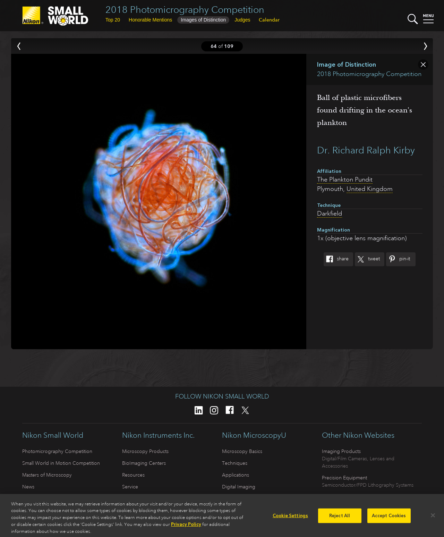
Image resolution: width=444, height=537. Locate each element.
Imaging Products (341, 451)
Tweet (367, 259)
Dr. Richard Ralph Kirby (366, 150)
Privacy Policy (186, 526)
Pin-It (398, 259)
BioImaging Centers (144, 463)
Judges (242, 20)
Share (336, 259)
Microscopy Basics (242, 451)
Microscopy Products (145, 451)
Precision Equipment (344, 478)
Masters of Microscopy (47, 475)
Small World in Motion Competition (61, 463)
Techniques (234, 463)
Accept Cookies (389, 517)
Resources (133, 475)
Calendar (269, 20)
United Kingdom (370, 189)
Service (130, 487)
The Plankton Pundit (345, 179)
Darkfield (329, 213)
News (28, 487)
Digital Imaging (238, 487)
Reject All (339, 517)
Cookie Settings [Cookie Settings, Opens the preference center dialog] (290, 517)
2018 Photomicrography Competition (184, 9)
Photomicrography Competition (57, 451)
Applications (235, 475)
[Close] (433, 517)
